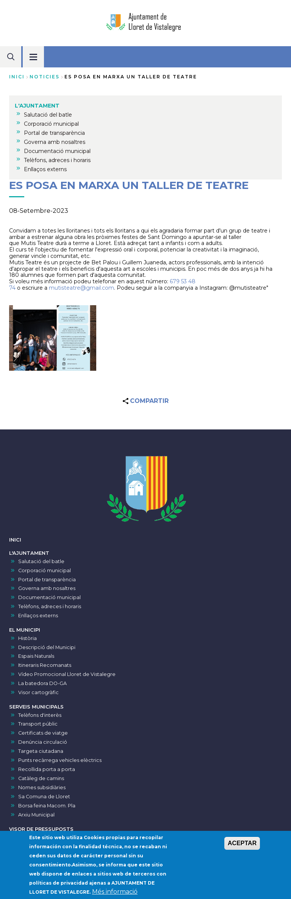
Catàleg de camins (41, 778)
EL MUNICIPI (24, 630)
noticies (44, 77)
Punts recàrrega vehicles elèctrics (60, 760)
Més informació (115, 893)
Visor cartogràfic (38, 692)
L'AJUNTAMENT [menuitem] (37, 105)
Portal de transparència (47, 579)
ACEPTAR (242, 845)
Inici (17, 77)
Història (27, 638)
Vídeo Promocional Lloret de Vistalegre (67, 674)
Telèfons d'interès (39, 715)
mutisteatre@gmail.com (81, 287)
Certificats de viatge (43, 733)
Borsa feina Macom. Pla (46, 805)
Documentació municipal (49, 597)
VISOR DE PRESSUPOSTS (41, 829)
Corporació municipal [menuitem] (51, 123)
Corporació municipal (44, 570)
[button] (52, 338)
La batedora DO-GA (42, 683)
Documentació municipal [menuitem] (57, 151)
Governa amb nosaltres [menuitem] (54, 142)
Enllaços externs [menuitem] (45, 169)
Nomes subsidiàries (42, 787)
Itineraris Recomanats (44, 665)
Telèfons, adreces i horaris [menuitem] (57, 160)
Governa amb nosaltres (46, 588)
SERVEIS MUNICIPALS (36, 707)
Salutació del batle (41, 561)
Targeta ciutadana (40, 751)
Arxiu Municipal (36, 815)
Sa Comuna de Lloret (44, 796)
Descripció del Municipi (46, 647)
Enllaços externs (38, 615)
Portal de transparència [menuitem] (54, 133)
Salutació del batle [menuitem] (48, 114)
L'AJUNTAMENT (29, 553)
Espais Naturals (36, 656)
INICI (15, 540)
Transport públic (38, 724)
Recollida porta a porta (46, 769)
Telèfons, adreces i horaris (49, 606)
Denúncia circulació (42, 742)
